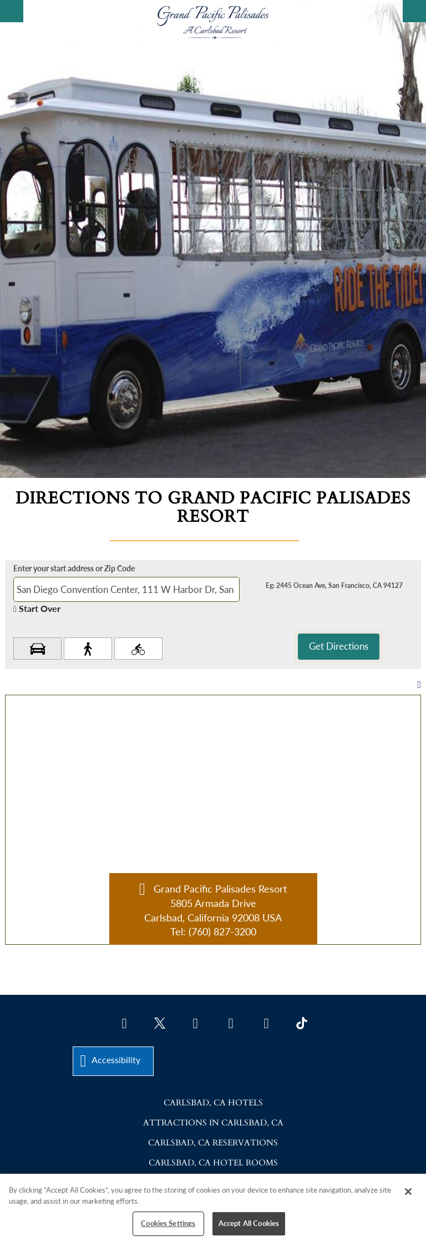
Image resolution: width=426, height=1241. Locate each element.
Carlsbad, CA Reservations (213, 1142)
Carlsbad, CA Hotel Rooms (213, 1162)
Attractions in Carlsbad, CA (213, 1122)
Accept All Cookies (249, 1223)
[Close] (408, 1191)
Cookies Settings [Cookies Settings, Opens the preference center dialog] (168, 1223)
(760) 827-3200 (222, 931)
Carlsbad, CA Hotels (213, 1102)
